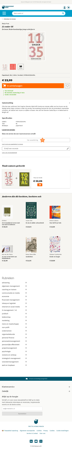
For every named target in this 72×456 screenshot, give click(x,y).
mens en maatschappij (14, 324)
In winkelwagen (14, 85)
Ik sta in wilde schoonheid (35, 223)
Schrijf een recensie (11, 148)
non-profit (14, 327)
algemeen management (14, 286)
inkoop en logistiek (14, 303)
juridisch (14, 314)
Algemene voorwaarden (27, 431)
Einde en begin (55, 257)
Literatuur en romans (10, 19)
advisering (14, 283)
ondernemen (14, 331)
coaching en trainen (14, 290)
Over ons (42, 433)
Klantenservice (36, 387)
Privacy (45, 431)
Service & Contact (32, 433)
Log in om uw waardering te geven (12, 144)
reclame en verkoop (14, 355)
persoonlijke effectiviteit (14, 345)
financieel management (14, 300)
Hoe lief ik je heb (55, 223)
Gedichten (29, 257)
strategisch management (14, 358)
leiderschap (14, 317)
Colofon (39, 431)
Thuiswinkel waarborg (10, 431)
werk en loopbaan (14, 365)
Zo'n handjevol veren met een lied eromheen (11, 223)
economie (14, 296)
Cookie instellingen (62, 431)
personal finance (14, 338)
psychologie (14, 351)
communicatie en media (14, 293)
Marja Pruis (5, 23)
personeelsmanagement (14, 341)
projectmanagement (14, 348)
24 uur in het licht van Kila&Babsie (9, 257)
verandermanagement (14, 362)
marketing (14, 320)
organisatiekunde (14, 334)
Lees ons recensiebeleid (9, 153)
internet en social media (14, 307)
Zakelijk (36, 391)
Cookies (52, 431)
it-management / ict (14, 310)
